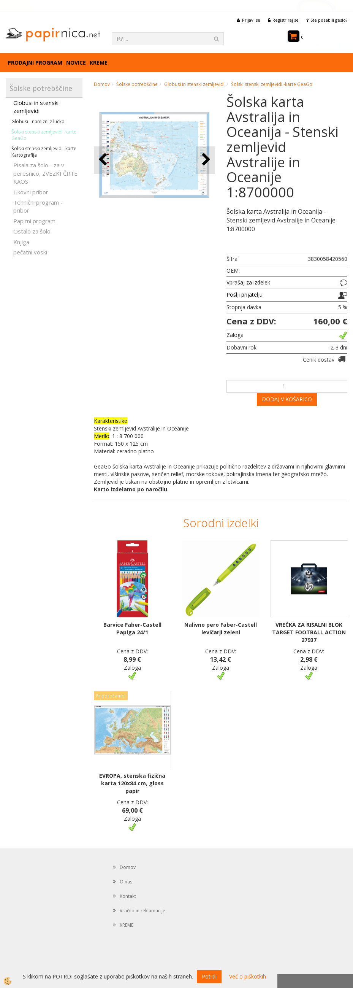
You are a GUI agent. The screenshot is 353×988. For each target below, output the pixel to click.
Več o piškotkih (247, 976)
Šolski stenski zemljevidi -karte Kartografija (43, 151)
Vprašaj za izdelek (248, 282)
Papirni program (34, 221)
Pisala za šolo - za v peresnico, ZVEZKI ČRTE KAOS (45, 173)
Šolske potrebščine (137, 84)
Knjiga (21, 242)
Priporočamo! (111, 696)
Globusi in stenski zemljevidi (36, 106)
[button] (205, 159)
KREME (99, 62)
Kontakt (128, 896)
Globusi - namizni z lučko (38, 121)
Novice (76, 62)
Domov (102, 84)
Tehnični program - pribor (38, 206)
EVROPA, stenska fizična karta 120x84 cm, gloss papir (132, 783)
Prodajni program (35, 62)
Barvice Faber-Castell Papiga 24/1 (132, 628)
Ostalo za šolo (32, 231)
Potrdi (209, 976)
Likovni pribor (30, 192)
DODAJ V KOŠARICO (287, 399)
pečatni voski (30, 252)
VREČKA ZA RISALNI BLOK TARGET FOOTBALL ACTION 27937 (309, 632)
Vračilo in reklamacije (142, 910)
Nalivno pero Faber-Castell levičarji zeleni (220, 628)
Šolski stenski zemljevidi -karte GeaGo (43, 135)
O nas (126, 881)
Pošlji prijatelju (244, 294)
